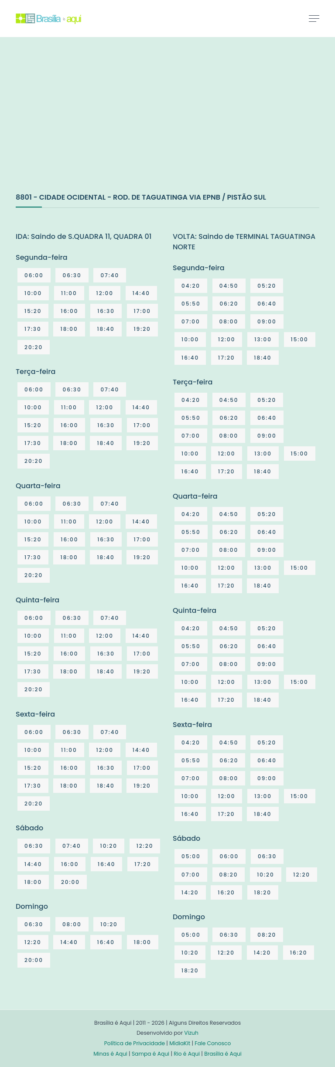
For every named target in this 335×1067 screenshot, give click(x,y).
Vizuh (191, 1032)
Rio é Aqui (187, 1053)
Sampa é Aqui (150, 1053)
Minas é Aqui (110, 1053)
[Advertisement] (81, 123)
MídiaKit (179, 1043)
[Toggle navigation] (314, 18)
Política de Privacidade (134, 1043)
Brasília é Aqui (223, 1053)
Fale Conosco (213, 1043)
